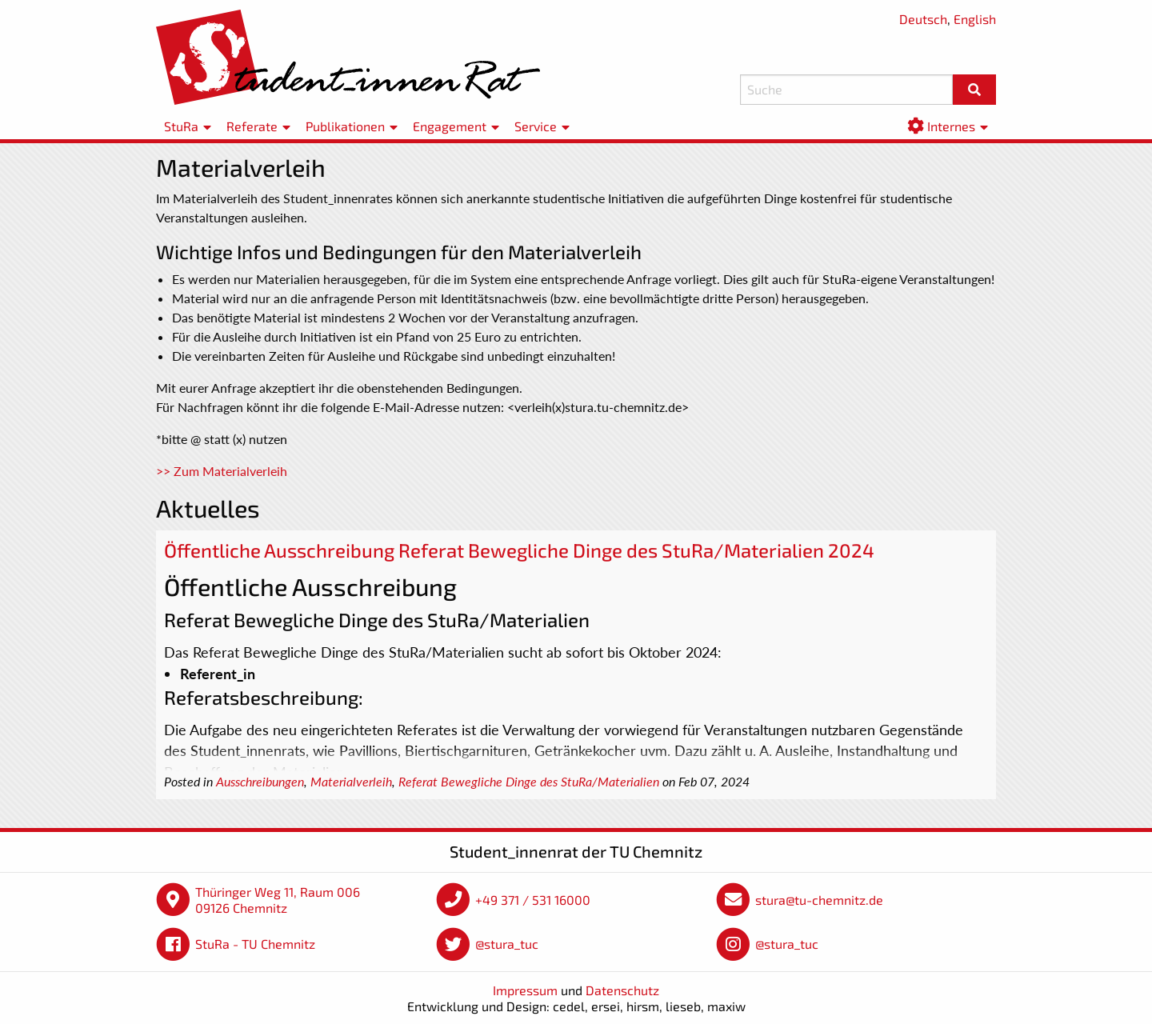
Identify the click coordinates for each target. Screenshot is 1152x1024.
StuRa (181, 126)
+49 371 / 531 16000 (532, 899)
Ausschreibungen (260, 781)
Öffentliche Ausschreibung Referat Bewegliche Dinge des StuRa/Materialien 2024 (519, 550)
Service (535, 126)
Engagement (449, 126)
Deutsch (923, 18)
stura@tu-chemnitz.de (819, 899)
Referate (252, 126)
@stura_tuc (506, 943)
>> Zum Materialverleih (221, 470)
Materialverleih (351, 781)
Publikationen (345, 126)
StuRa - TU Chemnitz (255, 943)
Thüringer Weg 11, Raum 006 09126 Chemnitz (277, 899)
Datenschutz (622, 990)
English (975, 18)
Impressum (525, 990)
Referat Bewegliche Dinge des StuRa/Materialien (528, 781)
